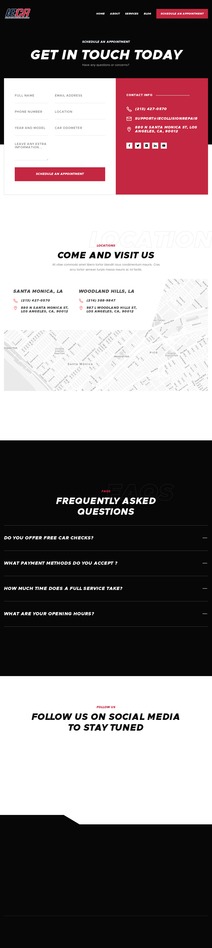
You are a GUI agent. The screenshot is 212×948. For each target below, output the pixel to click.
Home (100, 13)
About (115, 13)
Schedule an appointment (182, 13)
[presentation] (80, 150)
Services (131, 13)
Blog (147, 13)
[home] (26, 14)
